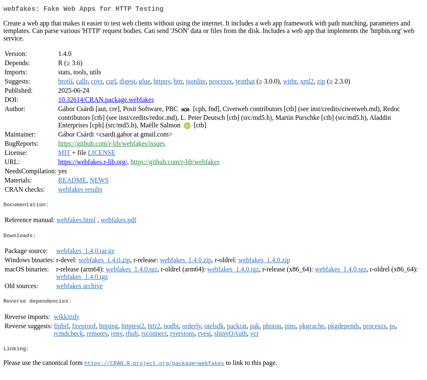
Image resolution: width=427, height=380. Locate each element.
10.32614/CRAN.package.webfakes (106, 101)
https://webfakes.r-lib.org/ (92, 163)
